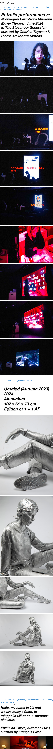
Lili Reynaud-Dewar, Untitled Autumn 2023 (18, 381)
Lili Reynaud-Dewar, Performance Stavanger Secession (24, 7)
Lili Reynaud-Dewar (19, 9)
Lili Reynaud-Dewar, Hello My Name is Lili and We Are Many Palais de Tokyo (26, 701)
